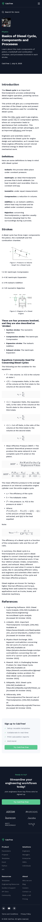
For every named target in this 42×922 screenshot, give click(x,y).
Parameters (6, 851)
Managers (26, 855)
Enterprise (26, 858)
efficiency (17, 130)
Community (6, 895)
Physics (5, 32)
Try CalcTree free (21, 747)
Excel (4, 862)
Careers (25, 888)
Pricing (25, 899)
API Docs (5, 891)
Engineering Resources (10, 884)
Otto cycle (15, 117)
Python (4, 866)
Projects (5, 855)
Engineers (26, 851)
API (3, 869)
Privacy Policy (26, 914)
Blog (24, 884)
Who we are (27, 880)
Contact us (26, 891)
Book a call (26, 895)
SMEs (24, 862)
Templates (6, 858)
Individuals (26, 866)
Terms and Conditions (10, 914)
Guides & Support (8, 888)
